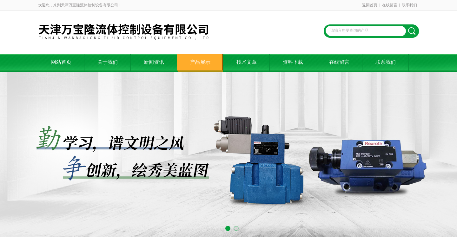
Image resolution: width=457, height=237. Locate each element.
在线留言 (389, 5)
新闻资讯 (154, 62)
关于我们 (107, 62)
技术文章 (246, 62)
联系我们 (409, 5)
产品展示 (200, 62)
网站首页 (61, 62)
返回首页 (369, 5)
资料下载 (293, 62)
